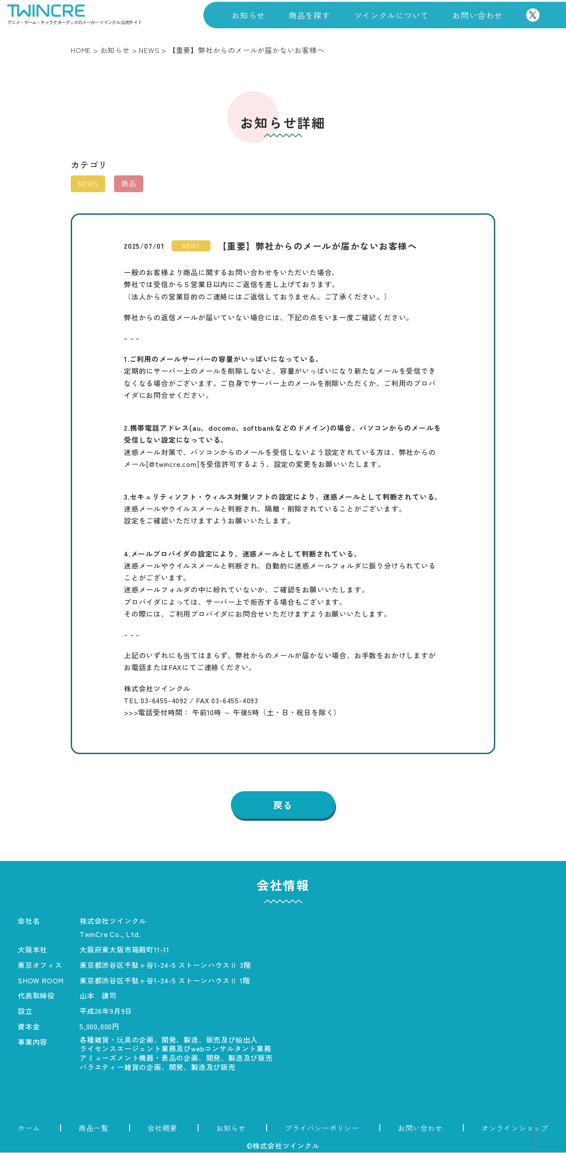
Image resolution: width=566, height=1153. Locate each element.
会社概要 (162, 1128)
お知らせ (248, 15)
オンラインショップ (515, 1128)
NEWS (88, 183)
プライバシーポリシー (322, 1128)
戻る (283, 805)
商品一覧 (93, 1128)
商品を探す (309, 15)
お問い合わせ (477, 15)
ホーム (29, 1128)
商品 (128, 183)
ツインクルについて (391, 15)
